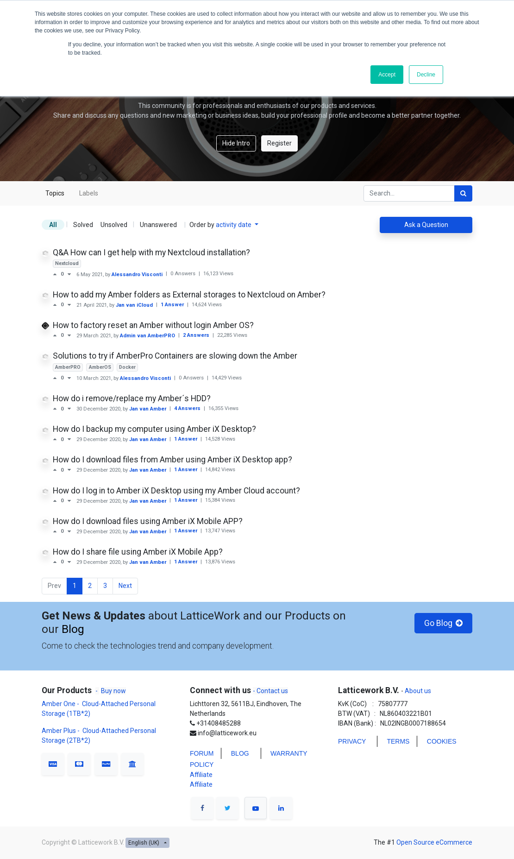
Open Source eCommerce (434, 842)
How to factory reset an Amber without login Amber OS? (153, 325)
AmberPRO (68, 367)
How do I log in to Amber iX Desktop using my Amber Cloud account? (176, 490)
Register (279, 143)
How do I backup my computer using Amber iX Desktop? (154, 429)
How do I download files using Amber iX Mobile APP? (148, 521)
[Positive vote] (57, 274)
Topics (54, 193)
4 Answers (188, 408)
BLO (237, 753)
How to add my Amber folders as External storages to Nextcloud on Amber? (189, 294)
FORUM (201, 753)
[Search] (463, 193)
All (53, 224)
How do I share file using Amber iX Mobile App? (138, 551)
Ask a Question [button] (426, 224)
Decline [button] (426, 74)
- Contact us (270, 691)
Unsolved (113, 224)
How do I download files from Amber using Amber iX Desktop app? (172, 459)
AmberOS (100, 367)
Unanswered (158, 224)
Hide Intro (236, 143)
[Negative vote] (69, 274)
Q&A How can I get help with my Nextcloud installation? (151, 252)
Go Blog (443, 623)
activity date (234, 224)
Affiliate (201, 774)
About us (417, 691)
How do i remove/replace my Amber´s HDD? (132, 398)
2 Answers (197, 335)
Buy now (113, 691)
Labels (88, 193)
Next (125, 585)
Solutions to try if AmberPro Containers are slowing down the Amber (175, 355)
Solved (83, 224)
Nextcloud (67, 263)
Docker (127, 367)
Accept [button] (386, 74)
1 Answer (173, 305)
